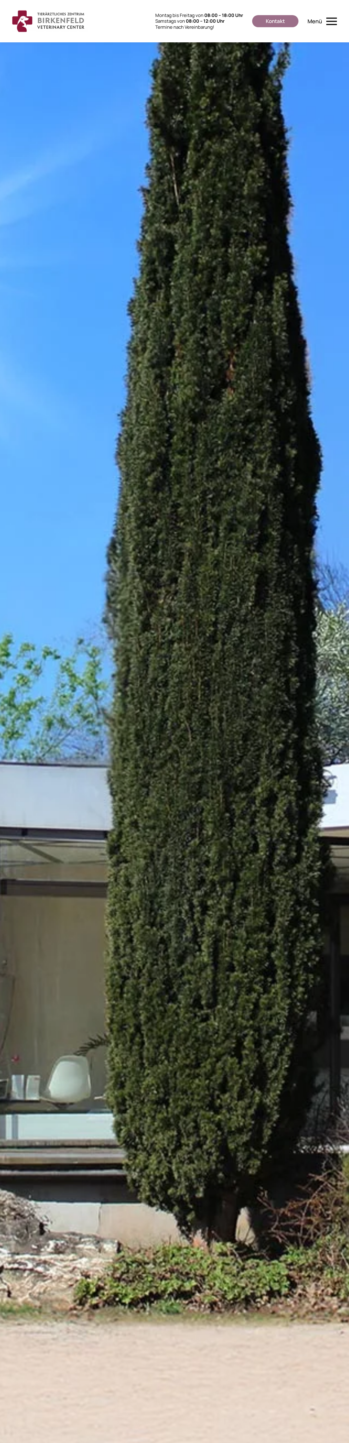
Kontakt (275, 21)
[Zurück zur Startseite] (50, 21)
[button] (322, 21)
